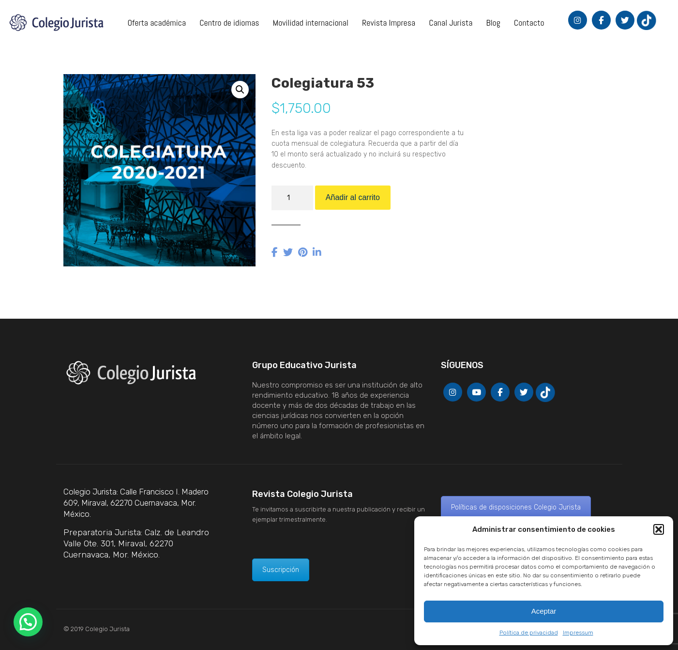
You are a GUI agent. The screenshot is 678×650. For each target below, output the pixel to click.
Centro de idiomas (229, 22)
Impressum (578, 632)
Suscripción (280, 570)
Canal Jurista (450, 22)
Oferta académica (157, 22)
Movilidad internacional (310, 22)
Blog (493, 22)
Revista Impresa (388, 22)
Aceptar (544, 611)
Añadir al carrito (353, 197)
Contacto (529, 22)
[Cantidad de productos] (292, 198)
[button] (658, 529)
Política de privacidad (528, 632)
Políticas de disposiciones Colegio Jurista (516, 507)
